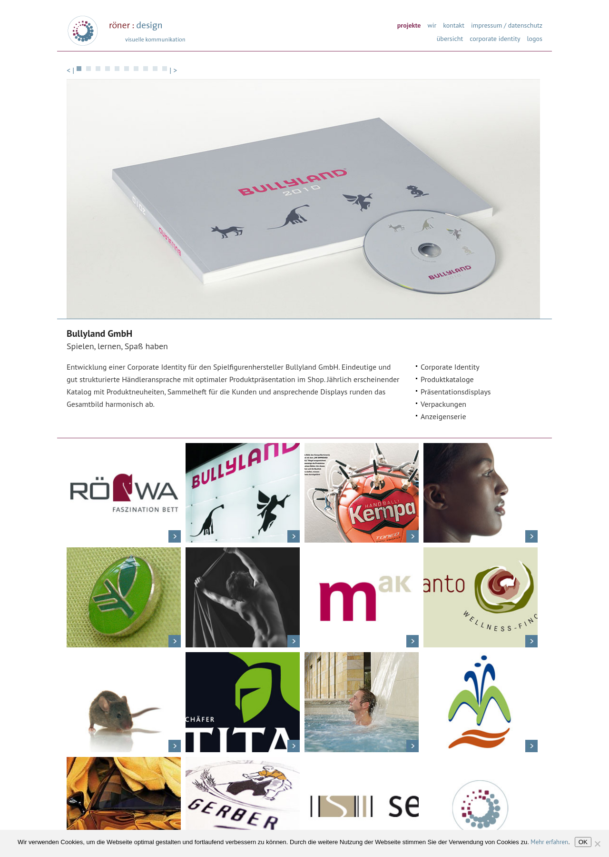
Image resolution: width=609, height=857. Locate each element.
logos (534, 38)
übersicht (450, 38)
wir (431, 25)
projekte (409, 25)
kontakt (453, 25)
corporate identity (495, 38)
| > (173, 70)
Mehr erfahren (549, 842)
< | (70, 70)
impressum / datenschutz (506, 25)
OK (583, 842)
